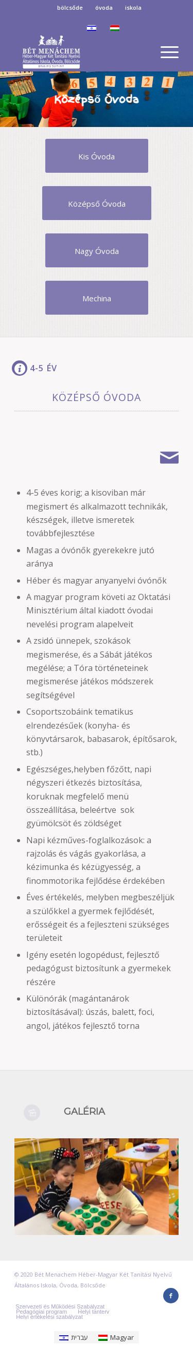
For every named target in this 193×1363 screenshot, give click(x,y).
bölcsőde (70, 7)
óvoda (104, 7)
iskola (133, 7)
